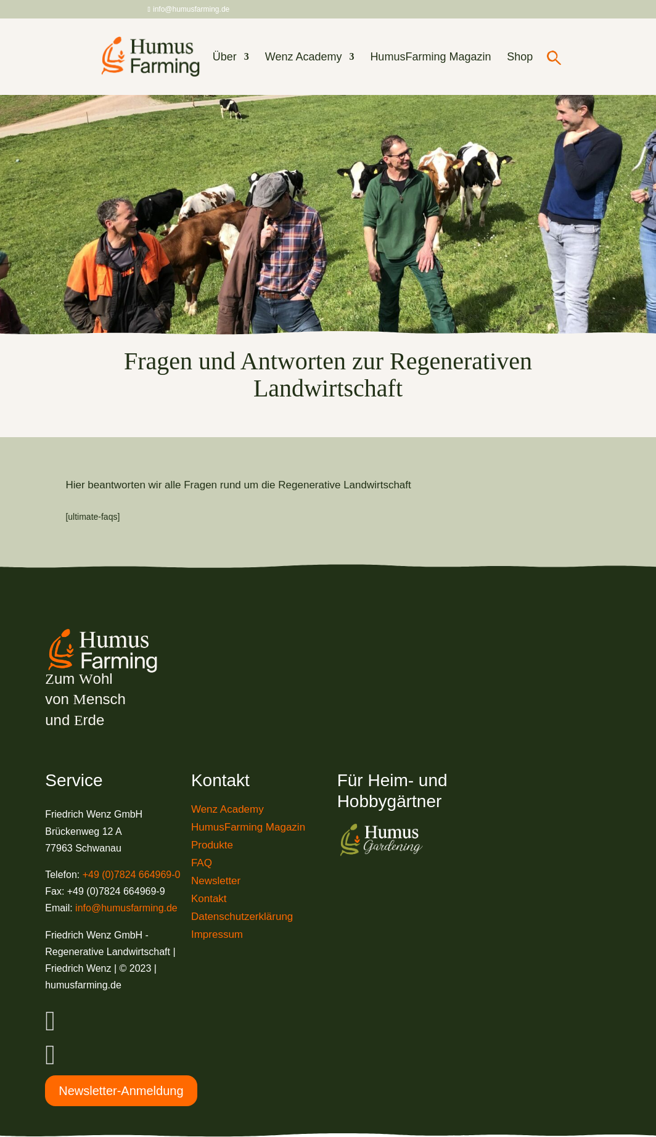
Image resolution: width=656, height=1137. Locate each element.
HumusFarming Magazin (430, 57)
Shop (520, 57)
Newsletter (215, 881)
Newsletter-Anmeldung (121, 1091)
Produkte (212, 845)
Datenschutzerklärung (242, 916)
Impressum (217, 934)
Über (225, 57)
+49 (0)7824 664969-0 (132, 874)
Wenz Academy (303, 57)
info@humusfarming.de (126, 908)
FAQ (201, 863)
